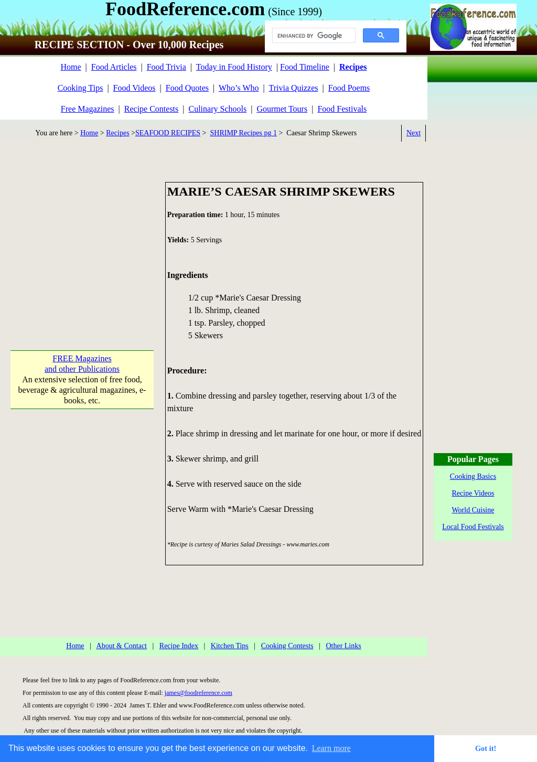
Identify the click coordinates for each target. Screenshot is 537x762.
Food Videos (134, 87)
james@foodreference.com (198, 692)
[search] (312, 35)
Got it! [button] (485, 748)
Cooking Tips (80, 87)
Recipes (117, 133)
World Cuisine (473, 510)
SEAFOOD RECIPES (167, 133)
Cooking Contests (287, 646)
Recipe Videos (473, 493)
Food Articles (114, 66)
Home (70, 66)
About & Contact (121, 646)
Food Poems (349, 87)
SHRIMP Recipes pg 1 (243, 133)
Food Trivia (166, 66)
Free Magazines (87, 108)
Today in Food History (234, 66)
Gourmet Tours (281, 108)
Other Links (343, 646)
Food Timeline (304, 66)
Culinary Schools (218, 108)
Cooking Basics (473, 476)
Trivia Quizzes (293, 87)
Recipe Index (178, 646)
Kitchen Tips (230, 646)
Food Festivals (342, 108)
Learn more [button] (331, 748)
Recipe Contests (151, 108)
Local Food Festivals (472, 527)
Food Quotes (187, 87)
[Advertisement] (82, 247)
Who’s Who (239, 87)
